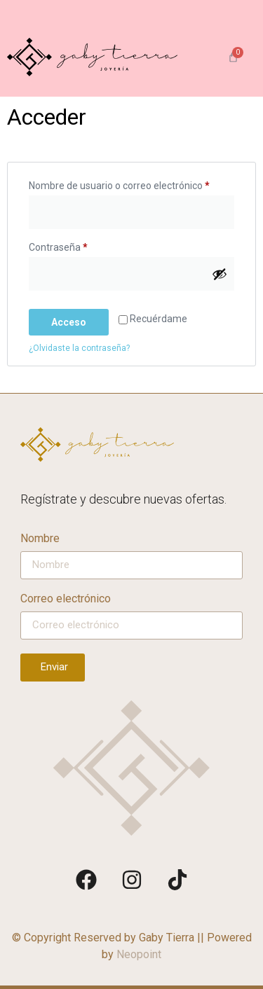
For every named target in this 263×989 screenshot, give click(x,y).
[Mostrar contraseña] (219, 274)
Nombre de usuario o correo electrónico (131, 183)
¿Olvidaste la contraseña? (79, 348)
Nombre (40, 539)
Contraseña (82, 245)
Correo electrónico (65, 599)
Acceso (68, 322)
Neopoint (138, 954)
